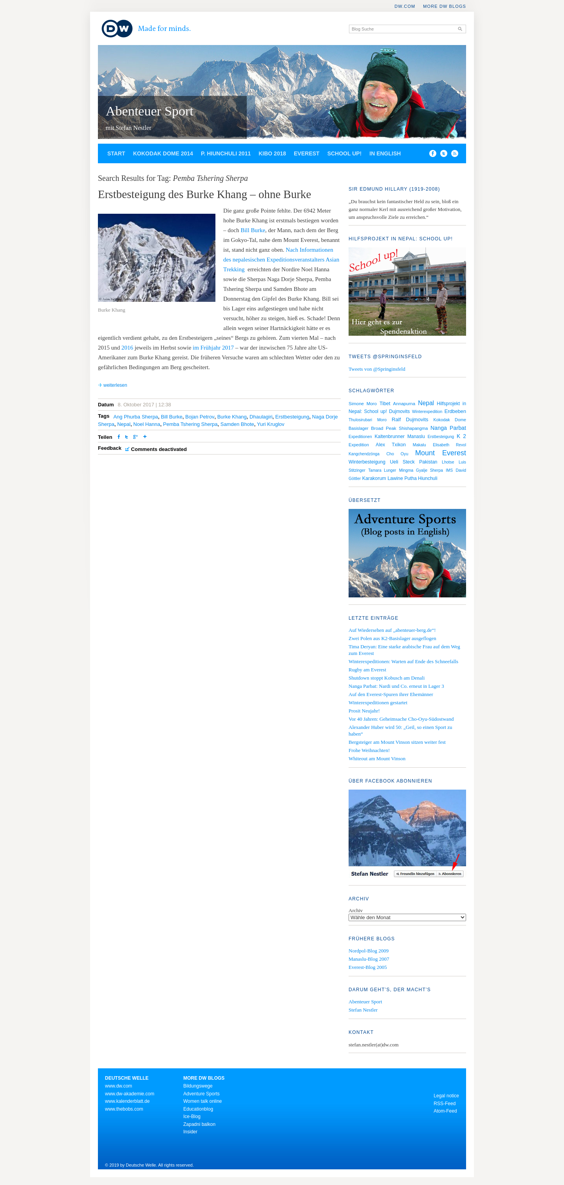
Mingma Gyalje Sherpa (421, 470)
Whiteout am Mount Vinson (377, 758)
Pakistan (428, 462)
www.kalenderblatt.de (127, 1101)
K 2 (461, 436)
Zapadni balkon (199, 1124)
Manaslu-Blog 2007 (369, 959)
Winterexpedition (427, 411)
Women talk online (202, 1101)
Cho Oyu (397, 453)
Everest (306, 153)
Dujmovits (399, 411)
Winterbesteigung (367, 462)
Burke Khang (232, 417)
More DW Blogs (444, 6)
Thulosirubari (360, 420)
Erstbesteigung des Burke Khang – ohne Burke (204, 194)
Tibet (385, 403)
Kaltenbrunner (389, 436)
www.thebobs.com (124, 1109)
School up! (344, 153)
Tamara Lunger (382, 470)
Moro (382, 419)
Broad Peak (383, 428)
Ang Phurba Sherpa (135, 417)
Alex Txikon (391, 444)
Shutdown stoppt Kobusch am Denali (387, 678)
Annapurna (404, 403)
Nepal (123, 424)
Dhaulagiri (261, 417)
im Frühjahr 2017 (213, 347)
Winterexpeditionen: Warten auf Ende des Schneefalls (403, 661)
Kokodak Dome (450, 419)
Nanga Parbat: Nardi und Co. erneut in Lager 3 (396, 686)
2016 (127, 347)
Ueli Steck (402, 462)
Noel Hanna (146, 424)
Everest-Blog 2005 (368, 967)
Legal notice (446, 1095)
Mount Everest (440, 453)
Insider (190, 1131)
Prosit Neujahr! (364, 711)
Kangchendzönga (364, 454)
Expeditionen (360, 437)
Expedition (359, 444)
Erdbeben (455, 411)
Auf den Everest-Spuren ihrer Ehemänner (391, 694)
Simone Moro (363, 403)
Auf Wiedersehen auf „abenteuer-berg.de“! (392, 630)
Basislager (359, 428)
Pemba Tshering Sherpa (190, 424)
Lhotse (448, 462)
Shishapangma (413, 428)
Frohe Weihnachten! (369, 750)
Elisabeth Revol (449, 445)
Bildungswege (198, 1086)
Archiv (356, 910)
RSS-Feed (445, 1103)
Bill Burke (252, 230)
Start (116, 153)
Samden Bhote (237, 424)
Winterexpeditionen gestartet (378, 702)
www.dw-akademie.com (129, 1094)
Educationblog (198, 1109)
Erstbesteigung (292, 417)
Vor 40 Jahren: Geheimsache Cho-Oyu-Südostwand (401, 719)
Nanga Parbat (448, 428)
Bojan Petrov (199, 417)
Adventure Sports (201, 1094)
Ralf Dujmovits (410, 419)
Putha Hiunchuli (421, 478)
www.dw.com (118, 1086)
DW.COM (404, 6)
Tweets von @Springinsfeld (377, 369)
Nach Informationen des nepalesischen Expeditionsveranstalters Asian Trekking (281, 259)
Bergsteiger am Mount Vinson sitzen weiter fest (397, 742)
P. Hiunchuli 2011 (226, 153)
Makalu (419, 444)
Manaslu (416, 436)
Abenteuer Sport (149, 111)
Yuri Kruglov (270, 424)
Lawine (395, 478)
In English (385, 153)
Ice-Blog (192, 1116)
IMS (449, 470)
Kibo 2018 (272, 153)
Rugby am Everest (367, 670)
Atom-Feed (445, 1111)
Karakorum (374, 478)
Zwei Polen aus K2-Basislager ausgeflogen (392, 638)
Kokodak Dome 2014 (163, 153)
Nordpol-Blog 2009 (369, 951)
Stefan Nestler (363, 1010)
